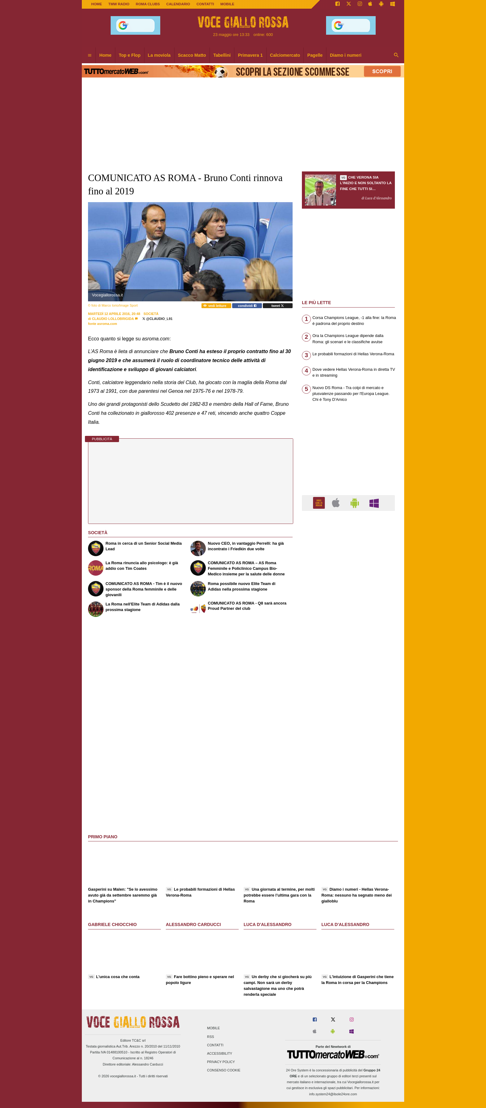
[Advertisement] (348, 756)
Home (96, 4)
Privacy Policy (221, 1062)
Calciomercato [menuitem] (285, 55)
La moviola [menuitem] (159, 55)
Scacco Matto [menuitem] (192, 55)
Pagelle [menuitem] (315, 55)
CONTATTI (205, 4)
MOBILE (227, 4)
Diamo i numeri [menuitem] (345, 55)
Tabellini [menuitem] (222, 55)
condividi (247, 306)
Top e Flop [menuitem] (129, 55)
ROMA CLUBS (148, 4)
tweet (278, 306)
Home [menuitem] (105, 55)
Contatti (215, 1045)
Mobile (213, 1028)
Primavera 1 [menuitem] (250, 55)
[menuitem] (89, 55)
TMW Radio (119, 4)
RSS (210, 1037)
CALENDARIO (178, 4)
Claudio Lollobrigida (113, 319)
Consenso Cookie (224, 1070)
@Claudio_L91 (157, 319)
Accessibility (219, 1053)
